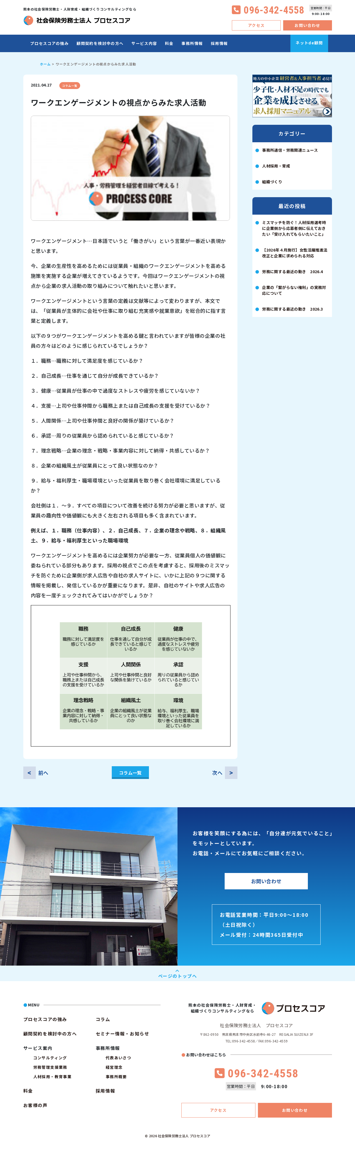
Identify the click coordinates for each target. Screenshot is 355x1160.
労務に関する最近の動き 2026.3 (292, 309)
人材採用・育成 (276, 166)
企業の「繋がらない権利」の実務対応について (294, 290)
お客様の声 (35, 1105)
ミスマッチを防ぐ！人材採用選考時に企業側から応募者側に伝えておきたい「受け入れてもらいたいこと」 (294, 228)
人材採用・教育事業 (52, 1076)
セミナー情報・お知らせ (122, 1033)
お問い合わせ (307, 25)
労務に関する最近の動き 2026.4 (292, 271)
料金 (169, 43)
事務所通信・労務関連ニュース (290, 150)
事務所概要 (116, 1076)
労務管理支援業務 (50, 1067)
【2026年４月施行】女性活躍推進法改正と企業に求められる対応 (295, 252)
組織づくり (272, 181)
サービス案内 (38, 1048)
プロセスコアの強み (49, 43)
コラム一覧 (69, 85)
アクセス (256, 25)
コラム (103, 1019)
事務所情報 (192, 43)
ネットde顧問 (309, 42)
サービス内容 (144, 43)
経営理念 (114, 1067)
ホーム (45, 64)
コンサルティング (50, 1057)
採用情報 (219, 43)
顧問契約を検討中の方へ (100, 43)
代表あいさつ (118, 1057)
